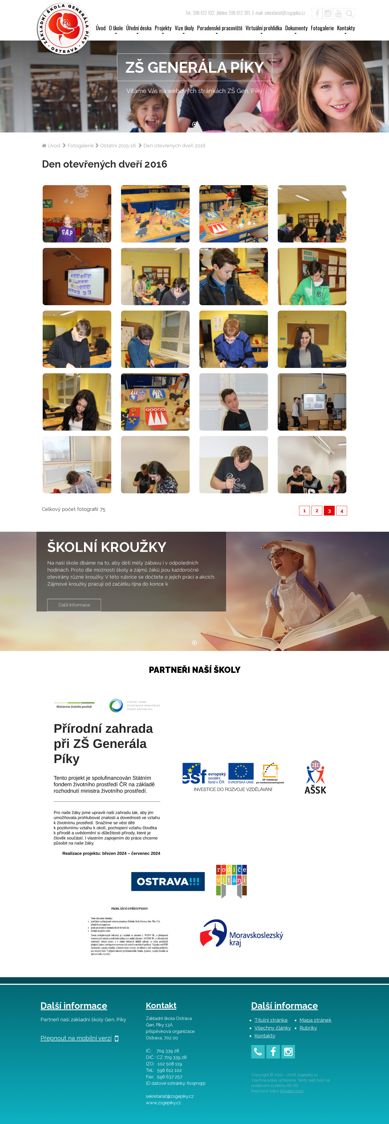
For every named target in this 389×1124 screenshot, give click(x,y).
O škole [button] (116, 29)
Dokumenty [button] (296, 29)
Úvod (101, 28)
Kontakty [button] (346, 29)
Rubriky (308, 1028)
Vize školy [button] (184, 29)
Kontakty (264, 1036)
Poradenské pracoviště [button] (219, 29)
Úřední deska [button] (139, 29)
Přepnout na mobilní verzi (79, 1038)
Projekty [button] (163, 29)
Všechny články (272, 1028)
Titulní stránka (270, 1020)
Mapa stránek (315, 1020)
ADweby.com (291, 1091)
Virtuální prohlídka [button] (264, 29)
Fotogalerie (322, 28)
